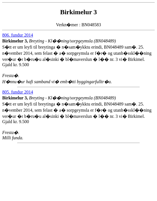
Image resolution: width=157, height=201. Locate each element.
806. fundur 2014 (17, 35)
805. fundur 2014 (17, 92)
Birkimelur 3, (15, 41)
